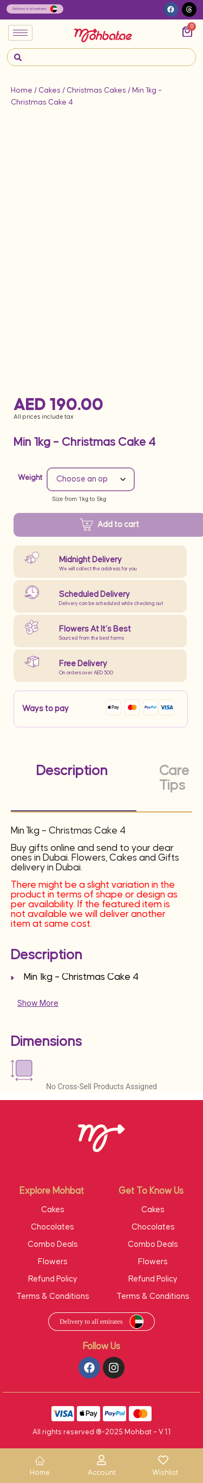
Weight (30, 478)
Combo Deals (53, 1244)
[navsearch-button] (18, 57)
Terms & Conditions (52, 1296)
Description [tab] (72, 771)
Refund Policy (52, 1279)
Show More (37, 1002)
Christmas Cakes (96, 90)
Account (102, 1473)
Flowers (53, 1262)
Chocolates (52, 1227)
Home (21, 90)
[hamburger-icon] (20, 33)
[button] (170, 9)
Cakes (49, 90)
